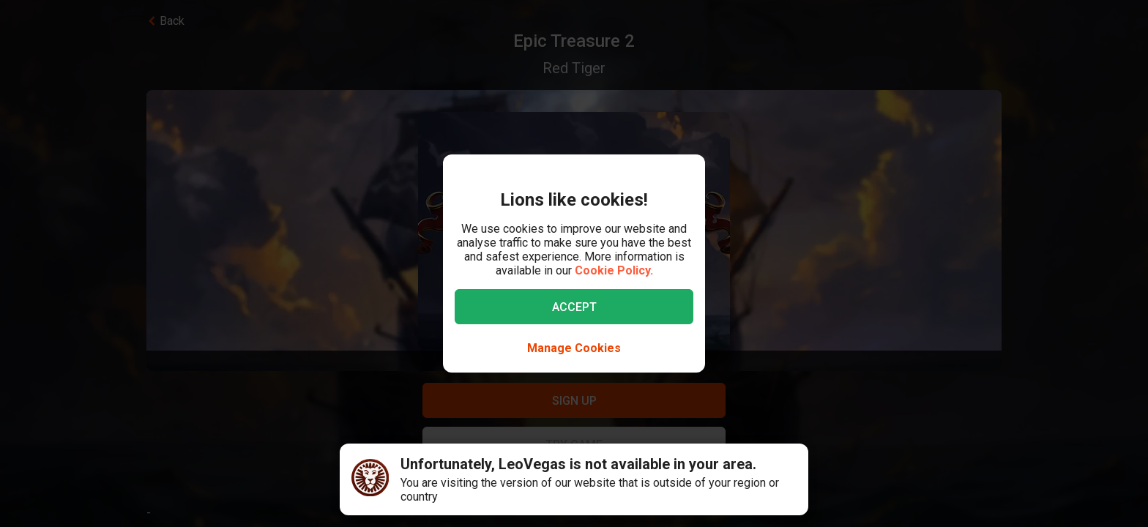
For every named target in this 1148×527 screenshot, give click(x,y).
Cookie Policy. (614, 270)
